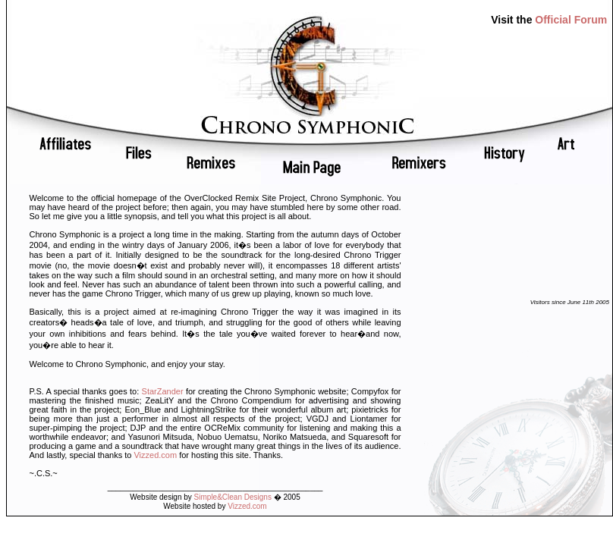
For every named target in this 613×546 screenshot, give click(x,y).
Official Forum (571, 20)
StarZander (163, 391)
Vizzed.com (155, 455)
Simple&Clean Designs (233, 497)
